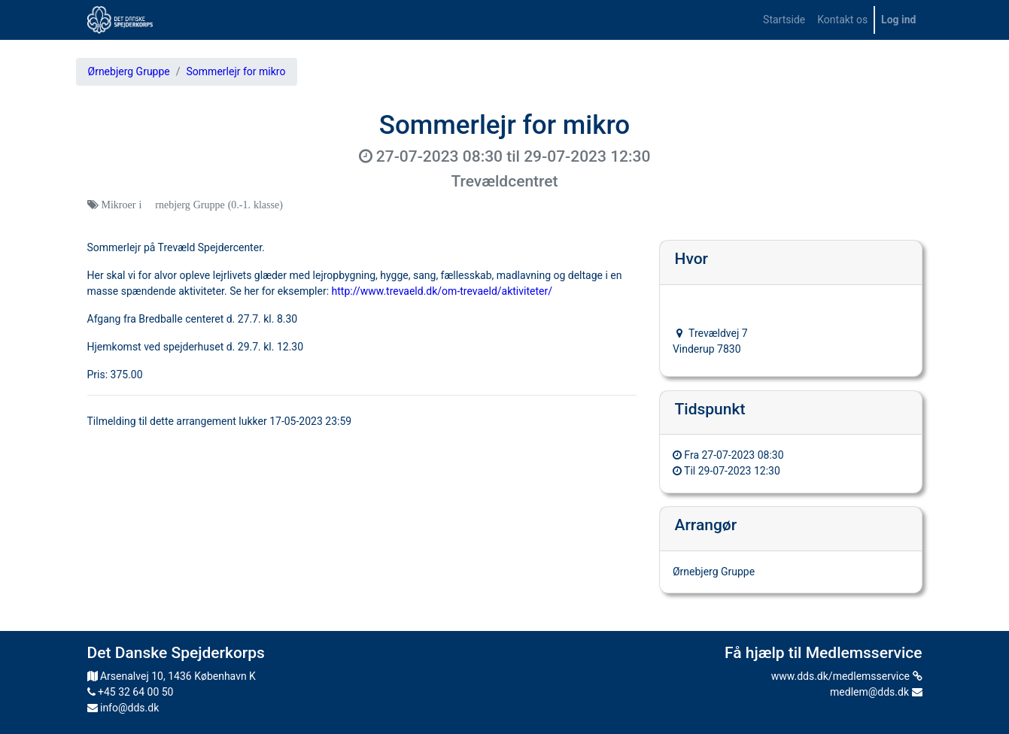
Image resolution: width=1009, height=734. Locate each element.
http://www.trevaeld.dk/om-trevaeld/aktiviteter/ (442, 291)
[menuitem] (784, 20)
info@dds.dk (123, 708)
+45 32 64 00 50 (130, 692)
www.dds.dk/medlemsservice (846, 676)
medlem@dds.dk (876, 692)
